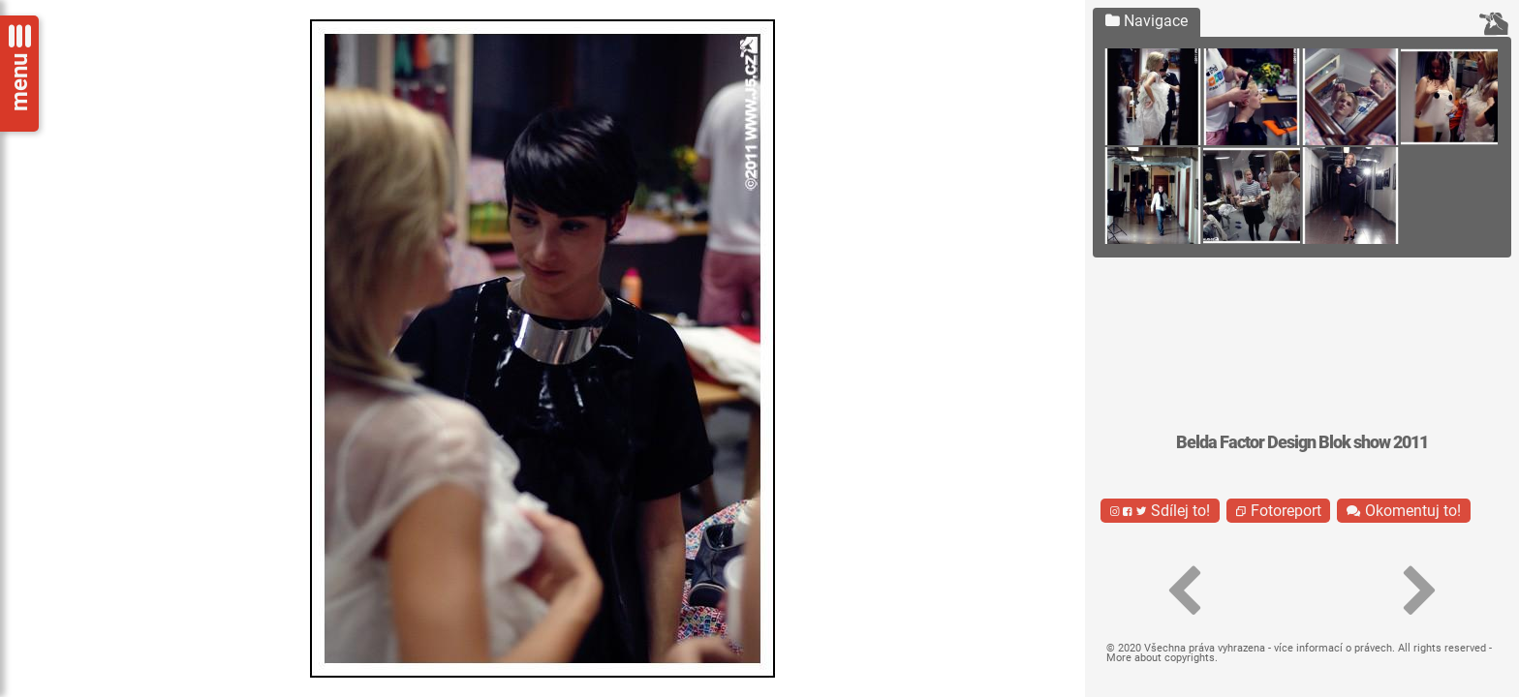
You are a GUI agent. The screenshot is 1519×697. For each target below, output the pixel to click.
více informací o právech (1333, 648)
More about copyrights (1160, 658)
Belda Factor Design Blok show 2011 (1302, 442)
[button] (1184, 591)
